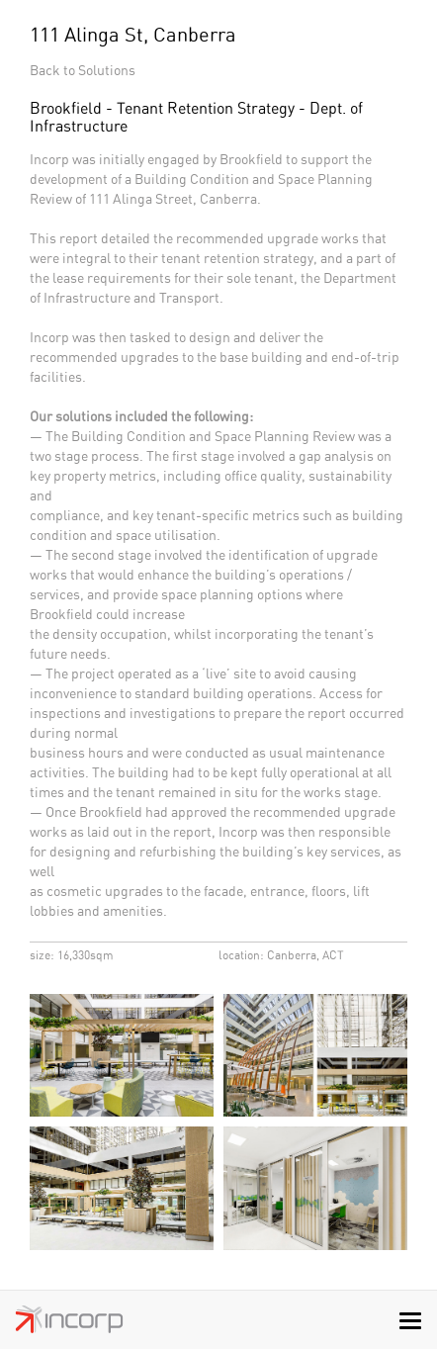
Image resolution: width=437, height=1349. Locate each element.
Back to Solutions (82, 71)
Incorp (69, 1324)
